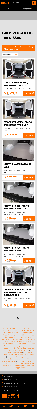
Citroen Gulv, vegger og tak (12, 328)
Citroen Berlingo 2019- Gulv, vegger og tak (16, 344)
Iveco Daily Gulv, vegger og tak (14, 366)
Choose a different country (14, 383)
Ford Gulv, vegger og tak (16, 330)
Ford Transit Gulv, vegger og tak (18, 357)
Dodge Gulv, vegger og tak (12, 335)
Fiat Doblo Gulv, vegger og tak (18, 350)
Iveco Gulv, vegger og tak (24, 333)
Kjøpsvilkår (8, 376)
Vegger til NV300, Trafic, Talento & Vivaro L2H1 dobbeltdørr (18, 292)
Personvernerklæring (12, 379)
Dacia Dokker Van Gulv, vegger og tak (21, 363)
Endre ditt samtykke (11, 390)
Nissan (6, 47)
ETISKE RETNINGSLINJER (11, 386)
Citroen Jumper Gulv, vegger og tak (19, 341)
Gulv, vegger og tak (11, 49)
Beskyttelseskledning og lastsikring (21, 47)
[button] (10, 54)
